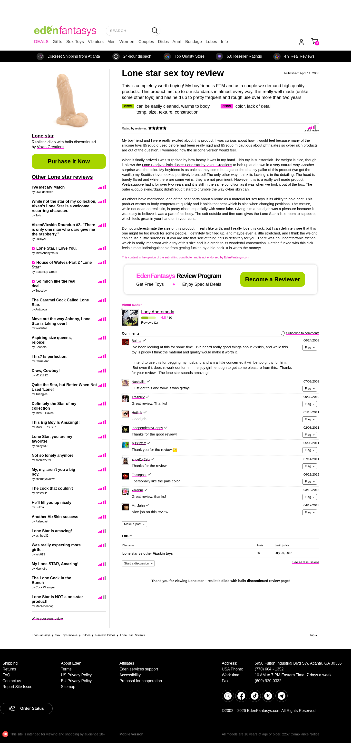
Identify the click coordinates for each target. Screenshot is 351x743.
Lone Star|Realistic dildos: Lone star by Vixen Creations (187, 165)
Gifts (57, 41)
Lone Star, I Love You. (56, 248)
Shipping (10, 663)
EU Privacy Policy (76, 681)
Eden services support (138, 669)
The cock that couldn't (52, 488)
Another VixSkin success (55, 517)
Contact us (11, 681)
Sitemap (68, 687)
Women (127, 41)
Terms (66, 669)
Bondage (193, 41)
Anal (177, 41)
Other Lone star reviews (62, 177)
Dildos (163, 41)
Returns (9, 669)
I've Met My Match (48, 187)
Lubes (211, 41)
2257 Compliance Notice (300, 734)
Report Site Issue (17, 687)
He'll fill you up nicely (51, 502)
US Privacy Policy (76, 675)
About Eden (71, 663)
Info (224, 41)
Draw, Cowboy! (46, 371)
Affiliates (126, 663)
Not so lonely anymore (53, 455)
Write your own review (47, 618)
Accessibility (130, 675)
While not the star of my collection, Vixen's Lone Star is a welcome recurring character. (64, 206)
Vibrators (96, 41)
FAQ (6, 675)
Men (111, 41)
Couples (146, 41)
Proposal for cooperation (140, 681)
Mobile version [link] (131, 734)
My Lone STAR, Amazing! (55, 564)
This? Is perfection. (50, 356)
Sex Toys (75, 41)
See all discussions (305, 562)
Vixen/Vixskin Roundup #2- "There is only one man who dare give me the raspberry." (63, 229)
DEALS (41, 41)
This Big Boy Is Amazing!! (56, 422)
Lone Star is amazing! (52, 531)
